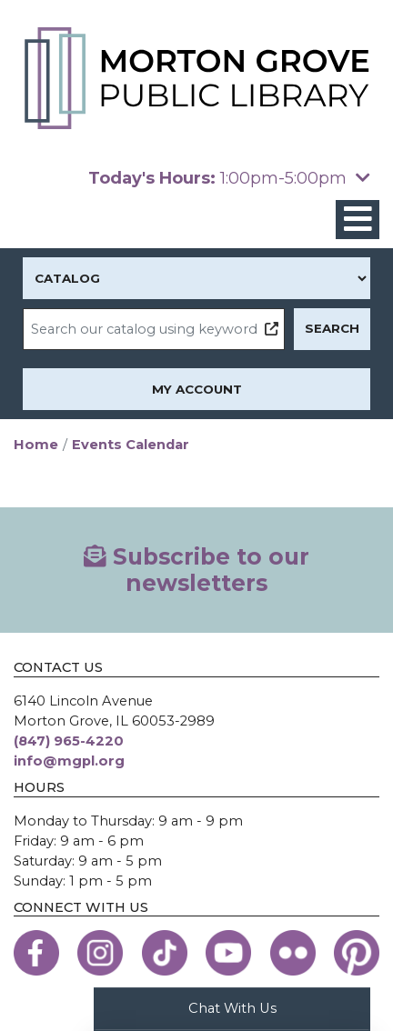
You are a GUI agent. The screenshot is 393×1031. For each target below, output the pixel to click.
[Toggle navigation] (357, 219)
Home (36, 444)
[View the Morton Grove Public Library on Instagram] (100, 953)
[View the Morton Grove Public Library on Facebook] (36, 953)
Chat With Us (232, 1008)
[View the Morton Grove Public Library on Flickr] (293, 953)
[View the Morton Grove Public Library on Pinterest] (356, 953)
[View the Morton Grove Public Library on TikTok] (164, 953)
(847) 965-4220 (69, 741)
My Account (197, 389)
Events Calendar (130, 444)
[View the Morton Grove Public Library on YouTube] (228, 953)
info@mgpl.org (69, 761)
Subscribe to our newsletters (196, 569)
